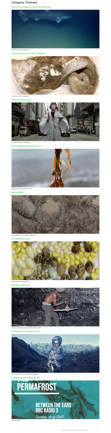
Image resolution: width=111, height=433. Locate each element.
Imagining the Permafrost (26, 377)
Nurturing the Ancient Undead (28, 53)
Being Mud (17, 192)
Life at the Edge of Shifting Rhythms (31, 7)
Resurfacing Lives (21, 99)
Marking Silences (21, 285)
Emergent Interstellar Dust (26, 331)
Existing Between (21, 238)
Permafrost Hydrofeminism (26, 146)
